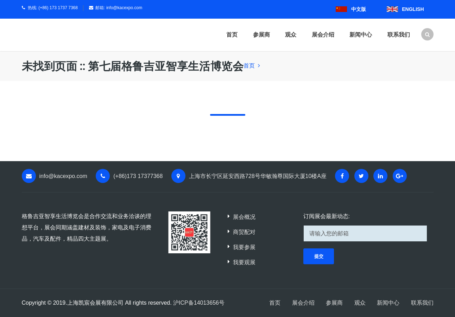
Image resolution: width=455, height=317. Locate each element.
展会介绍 (323, 35)
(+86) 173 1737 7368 (58, 7)
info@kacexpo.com (124, 7)
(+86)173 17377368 (138, 176)
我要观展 (244, 262)
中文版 (358, 9)
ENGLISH (413, 9)
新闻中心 (360, 35)
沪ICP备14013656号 (199, 303)
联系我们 (398, 35)
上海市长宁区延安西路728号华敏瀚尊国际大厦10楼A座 (258, 176)
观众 (290, 35)
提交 (318, 256)
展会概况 (244, 217)
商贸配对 (244, 232)
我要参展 (244, 247)
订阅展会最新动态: (326, 216)
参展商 (261, 35)
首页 (232, 35)
